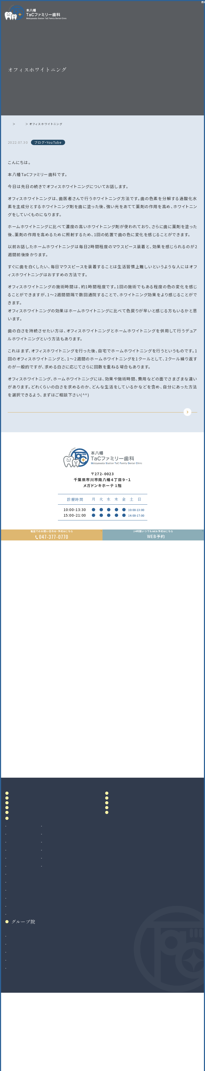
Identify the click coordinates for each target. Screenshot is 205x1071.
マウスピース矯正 (23, 978)
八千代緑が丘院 (22, 1032)
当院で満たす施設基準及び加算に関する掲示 (129, 851)
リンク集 (120, 876)
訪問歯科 (62, 930)
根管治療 (16, 906)
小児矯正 (16, 986)
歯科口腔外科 (20, 946)
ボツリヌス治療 (67, 938)
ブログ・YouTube (37, 124)
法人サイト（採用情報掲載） (32, 1040)
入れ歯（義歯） (20, 922)
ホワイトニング (67, 906)
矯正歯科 (16, 970)
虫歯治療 (16, 898)
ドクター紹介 (25, 849)
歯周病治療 (18, 914)
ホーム (14, 124)
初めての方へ (25, 872)
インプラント (18, 962)
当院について (25, 837)
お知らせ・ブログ (130, 864)
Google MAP (175, 794)
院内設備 (20, 861)
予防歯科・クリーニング (28, 938)
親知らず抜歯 (20, 954)
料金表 (118, 837)
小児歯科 (16, 930)
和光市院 (16, 1008)
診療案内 (20, 888)
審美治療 (62, 898)
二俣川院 (16, 1024)
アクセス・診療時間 (129, 826)
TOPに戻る (101, 420)
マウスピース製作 (69, 914)
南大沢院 (16, 1016)
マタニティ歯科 (67, 922)
